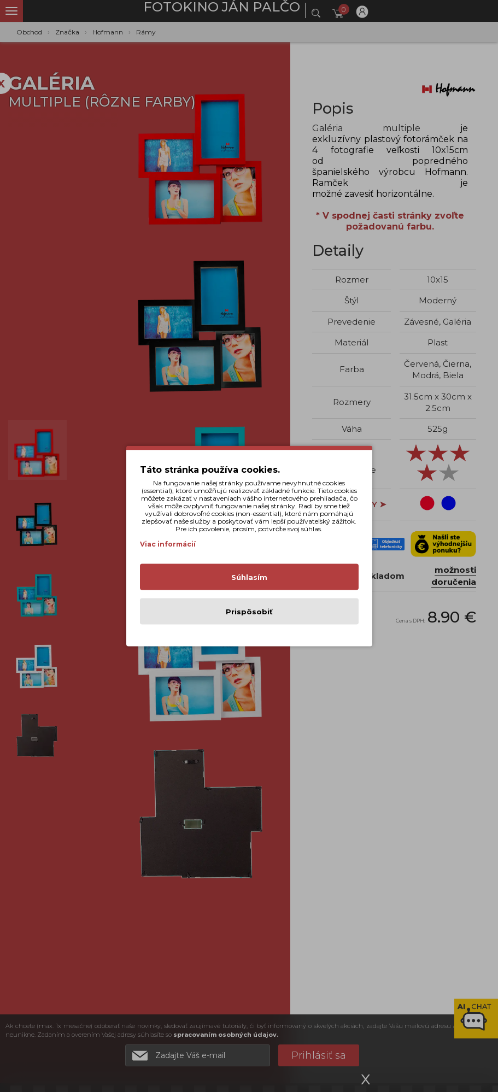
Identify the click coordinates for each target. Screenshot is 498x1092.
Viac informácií (168, 544)
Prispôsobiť (249, 611)
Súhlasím (249, 577)
